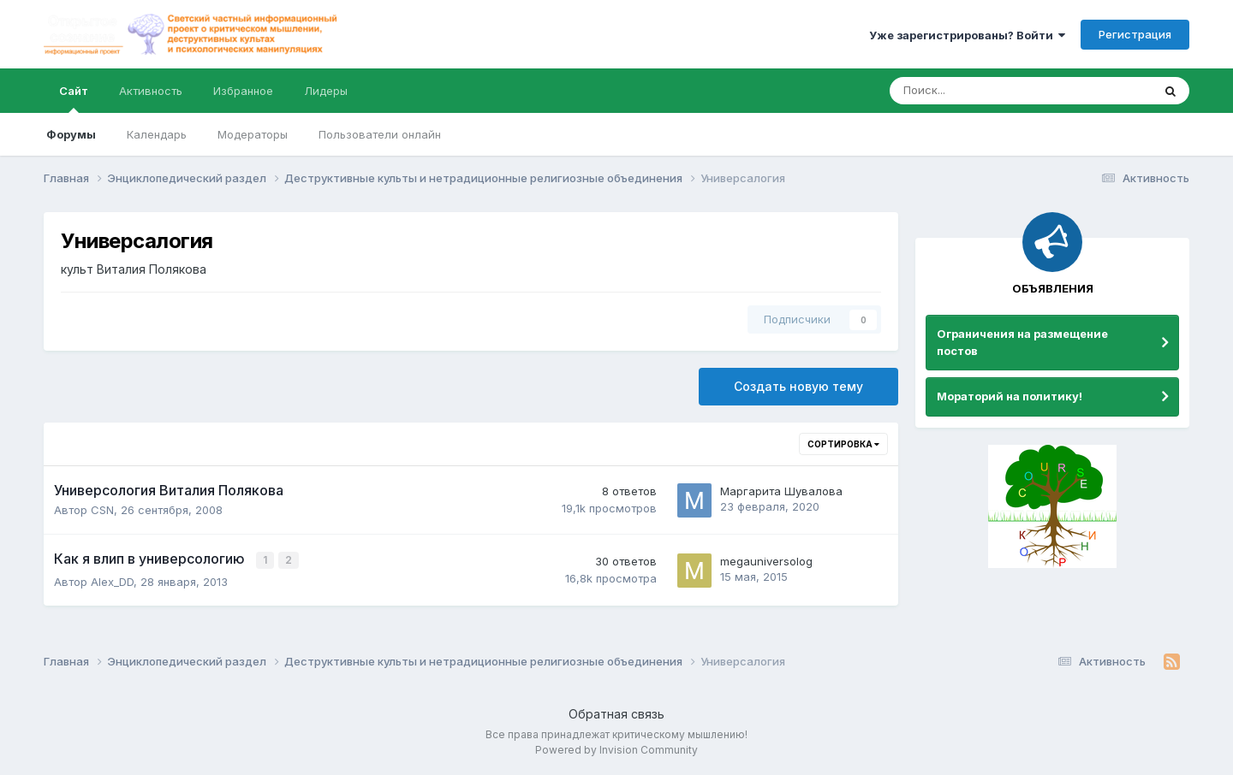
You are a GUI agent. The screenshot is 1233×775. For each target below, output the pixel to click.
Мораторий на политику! (1009, 396)
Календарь (157, 134)
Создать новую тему (798, 386)
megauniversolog (766, 560)
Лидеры (326, 91)
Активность (150, 91)
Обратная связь (616, 714)
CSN (102, 510)
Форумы (71, 134)
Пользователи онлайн (380, 134)
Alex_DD (112, 580)
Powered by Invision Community (616, 749)
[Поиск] (973, 90)
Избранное (243, 91)
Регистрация (1135, 34)
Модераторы (252, 134)
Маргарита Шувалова (781, 491)
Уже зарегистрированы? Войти (967, 35)
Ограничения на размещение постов (1022, 342)
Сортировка (843, 444)
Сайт (73, 98)
